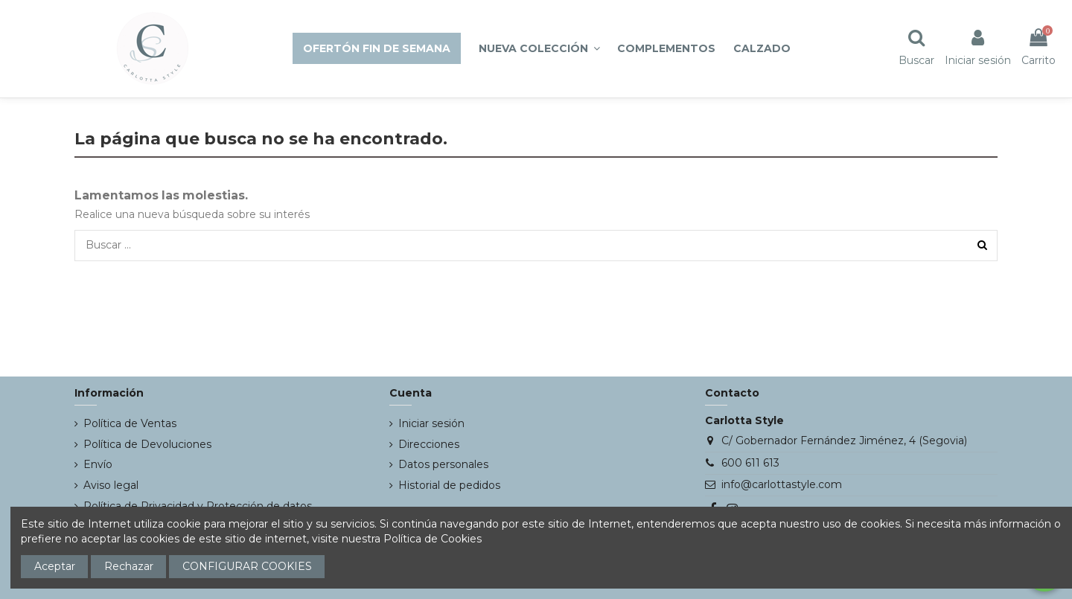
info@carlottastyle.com (781, 484)
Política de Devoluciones (147, 444)
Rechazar (128, 566)
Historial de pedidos (449, 485)
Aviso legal (110, 485)
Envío (97, 464)
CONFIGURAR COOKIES (247, 566)
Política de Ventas (129, 423)
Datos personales (443, 464)
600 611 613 (750, 463)
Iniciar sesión (431, 423)
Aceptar (54, 566)
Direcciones (428, 444)
